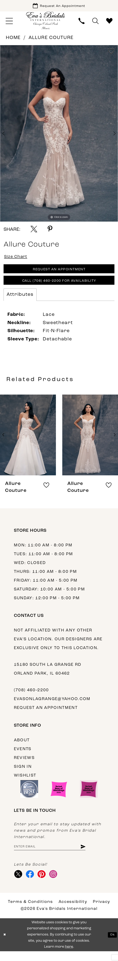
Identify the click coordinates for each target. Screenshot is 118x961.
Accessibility (73, 912)
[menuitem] (9, 23)
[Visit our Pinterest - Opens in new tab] (45, 883)
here (69, 956)
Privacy (101, 912)
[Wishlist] (109, 23)
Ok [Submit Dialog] (111, 944)
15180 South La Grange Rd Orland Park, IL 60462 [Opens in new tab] (47, 676)
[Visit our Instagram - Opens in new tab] (58, 883)
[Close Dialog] (5, 944)
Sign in (23, 773)
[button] (9, 23)
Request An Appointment (59, 274)
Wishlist (25, 782)
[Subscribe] (95, 854)
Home (13, 39)
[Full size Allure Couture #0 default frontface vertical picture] (59, 135)
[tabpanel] (59, 135)
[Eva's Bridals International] (45, 22)
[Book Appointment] (59, 6)
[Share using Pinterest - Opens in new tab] (50, 231)
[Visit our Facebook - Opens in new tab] (32, 883)
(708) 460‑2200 (31, 697)
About (22, 747)
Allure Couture (51, 39)
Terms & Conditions (30, 912)
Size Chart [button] (17, 259)
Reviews (24, 765)
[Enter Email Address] (56, 854)
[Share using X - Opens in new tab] (34, 231)
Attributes (20, 301)
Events (23, 756)
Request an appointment (46, 715)
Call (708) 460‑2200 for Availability (59, 287)
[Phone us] (82, 23)
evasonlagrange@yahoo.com (52, 706)
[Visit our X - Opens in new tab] (19, 883)
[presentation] (28, 441)
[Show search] (95, 23)
